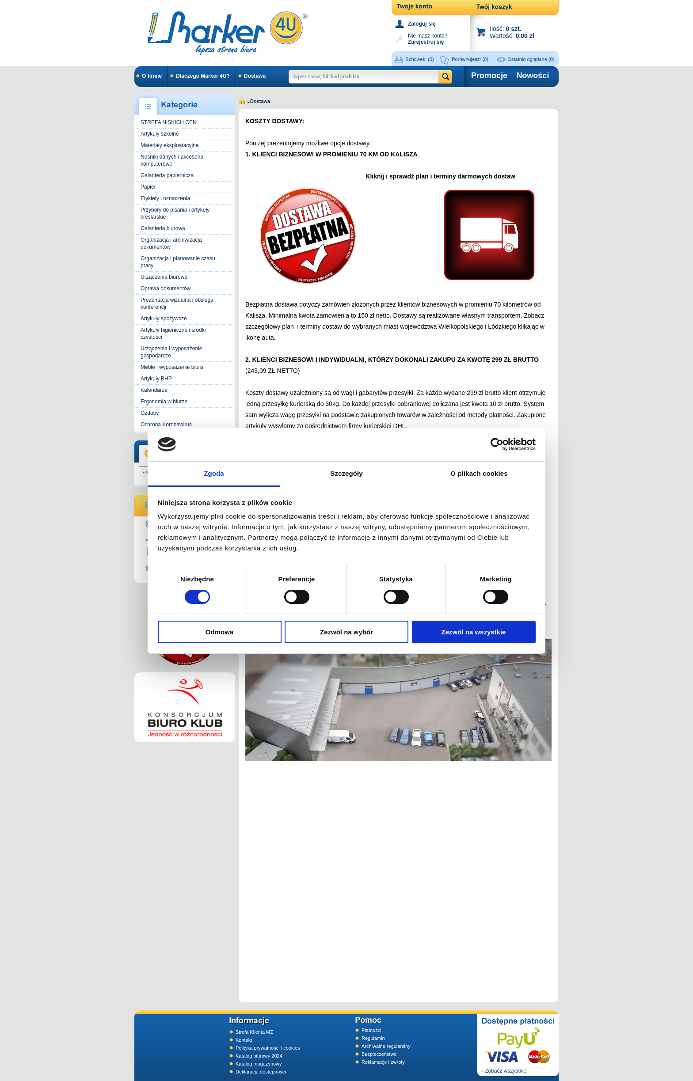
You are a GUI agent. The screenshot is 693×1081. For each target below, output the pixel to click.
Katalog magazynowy (259, 1063)
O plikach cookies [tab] (478, 473)
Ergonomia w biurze (164, 401)
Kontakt (244, 1040)
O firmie (152, 76)
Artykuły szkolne (160, 134)
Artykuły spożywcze (164, 318)
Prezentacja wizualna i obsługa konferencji (177, 303)
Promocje (489, 75)
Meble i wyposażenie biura (172, 367)
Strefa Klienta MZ (254, 1032)
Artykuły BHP (156, 379)
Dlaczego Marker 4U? (202, 76)
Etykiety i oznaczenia (165, 198)
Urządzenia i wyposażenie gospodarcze (171, 352)
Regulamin (373, 1038)
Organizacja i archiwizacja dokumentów (171, 243)
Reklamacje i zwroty (383, 1062)
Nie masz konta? (427, 38)
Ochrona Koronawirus (166, 424)
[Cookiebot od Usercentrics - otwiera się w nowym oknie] (497, 444)
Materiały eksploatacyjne (169, 145)
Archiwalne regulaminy (386, 1046)
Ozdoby (150, 413)
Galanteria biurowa (163, 228)
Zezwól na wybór (346, 632)
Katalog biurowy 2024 (259, 1055)
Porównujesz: (470, 59)
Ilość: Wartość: (512, 32)
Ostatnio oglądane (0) (531, 59)
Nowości (532, 75)
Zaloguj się (422, 24)
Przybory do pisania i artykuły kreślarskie (175, 213)
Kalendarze (154, 390)
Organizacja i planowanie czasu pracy (178, 262)
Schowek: (420, 59)
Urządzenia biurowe (164, 277)
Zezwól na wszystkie (474, 632)
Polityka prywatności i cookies (268, 1048)
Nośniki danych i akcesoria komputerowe (172, 160)
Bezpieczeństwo (379, 1054)
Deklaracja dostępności (261, 1071)
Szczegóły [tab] (346, 473)
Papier (148, 187)
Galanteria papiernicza (167, 175)
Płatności (371, 1030)
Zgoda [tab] (214, 473)
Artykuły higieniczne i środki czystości (173, 333)
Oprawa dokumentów (165, 288)
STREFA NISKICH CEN (169, 122)
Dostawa (255, 76)
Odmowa (219, 632)
